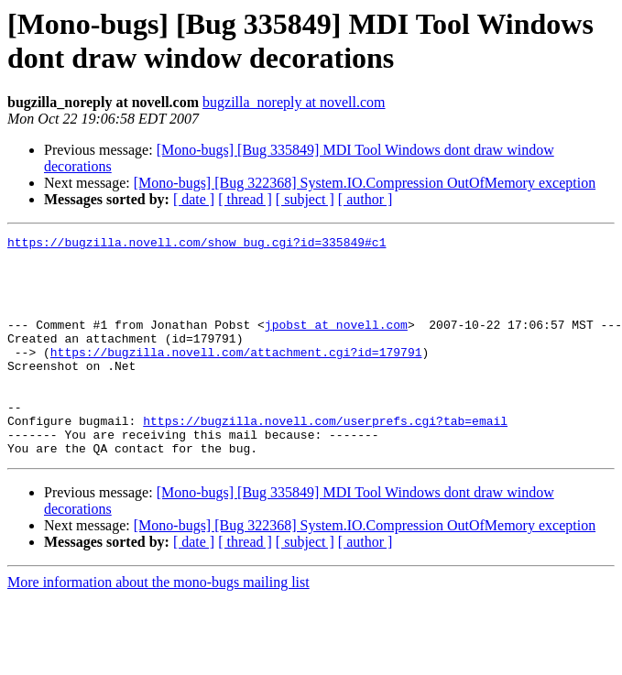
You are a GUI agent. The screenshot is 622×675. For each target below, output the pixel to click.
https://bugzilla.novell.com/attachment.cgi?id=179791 (236, 376)
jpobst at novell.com (336, 343)
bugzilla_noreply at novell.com (294, 102)
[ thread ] (245, 199)
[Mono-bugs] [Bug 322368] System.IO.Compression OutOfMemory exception (364, 183)
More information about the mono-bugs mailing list (158, 626)
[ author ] (365, 199)
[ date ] (193, 199)
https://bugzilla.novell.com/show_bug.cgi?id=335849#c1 (196, 244)
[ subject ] (305, 199)
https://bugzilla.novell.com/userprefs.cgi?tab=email (325, 459)
